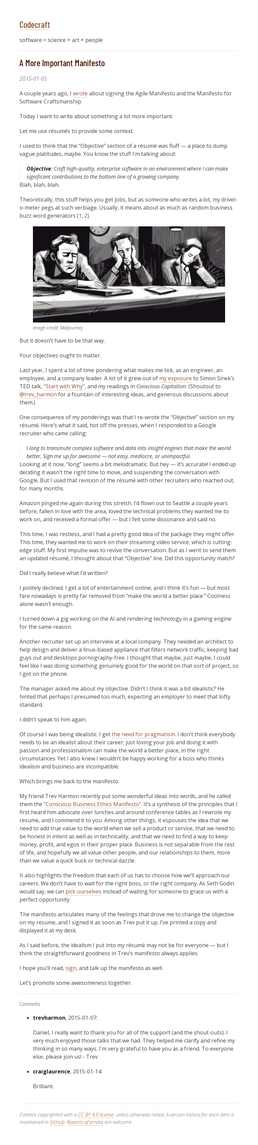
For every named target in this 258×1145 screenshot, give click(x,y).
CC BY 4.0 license (96, 1114)
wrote (80, 93)
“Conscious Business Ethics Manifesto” (92, 804)
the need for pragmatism (143, 734)
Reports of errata (85, 1121)
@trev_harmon (38, 394)
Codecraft (34, 24)
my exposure (175, 378)
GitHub (57, 1121)
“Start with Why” (64, 386)
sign (71, 968)
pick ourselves (83, 891)
